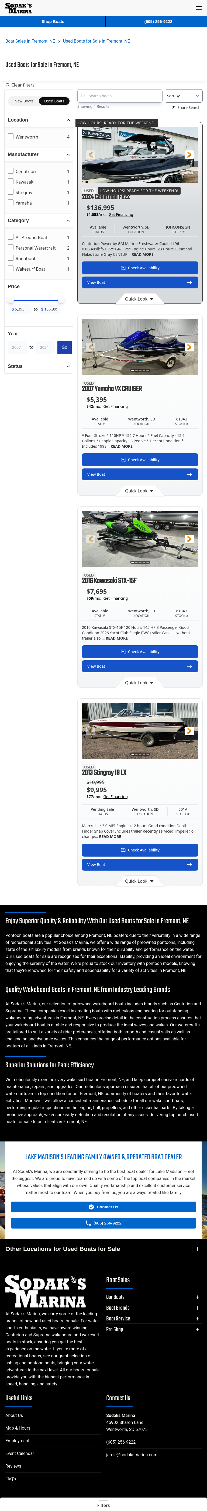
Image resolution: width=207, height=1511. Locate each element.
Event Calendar (19, 1453)
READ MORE (142, 254)
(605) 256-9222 (121, 1442)
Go (64, 347)
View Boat (140, 282)
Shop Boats (53, 21)
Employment (17, 1440)
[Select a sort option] (184, 96)
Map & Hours (17, 1428)
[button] (199, 8)
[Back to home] (18, 8)
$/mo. (110, 214)
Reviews (13, 1466)
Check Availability (140, 268)
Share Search (186, 107)
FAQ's (10, 1478)
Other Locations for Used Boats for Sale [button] (62, 1249)
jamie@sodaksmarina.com (131, 1454)
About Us (14, 1415)
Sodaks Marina (120, 1415)
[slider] (10, 300)
